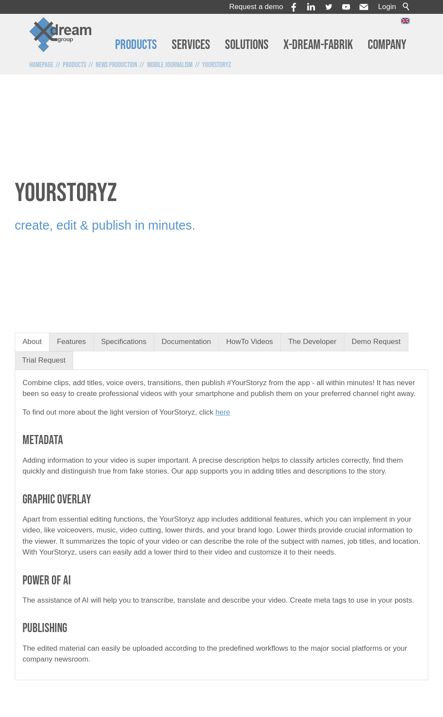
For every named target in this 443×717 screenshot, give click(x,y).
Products (136, 45)
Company (387, 45)
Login (387, 7)
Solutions (247, 45)
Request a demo (256, 7)
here (222, 412)
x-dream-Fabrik (318, 45)
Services (191, 45)
